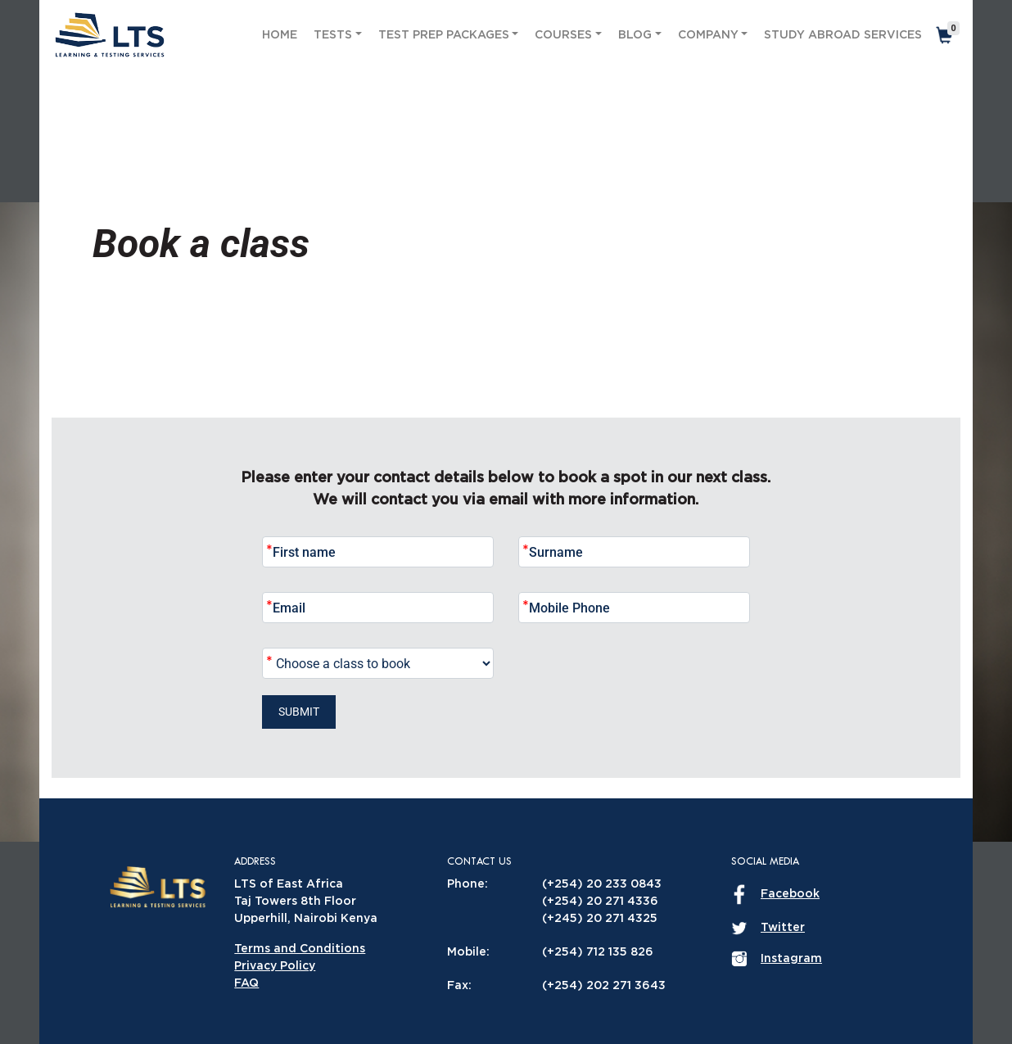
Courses (563, 35)
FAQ (246, 983)
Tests (333, 35)
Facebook (790, 894)
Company (708, 35)
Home (279, 35)
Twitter (783, 927)
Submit (298, 711)
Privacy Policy (274, 966)
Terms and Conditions (299, 949)
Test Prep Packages (443, 35)
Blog (635, 35)
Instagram (791, 959)
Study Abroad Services (843, 35)
